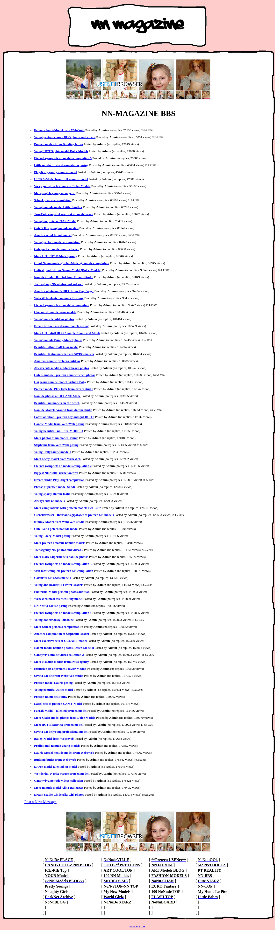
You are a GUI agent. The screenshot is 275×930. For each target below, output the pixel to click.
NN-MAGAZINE (138, 926)
